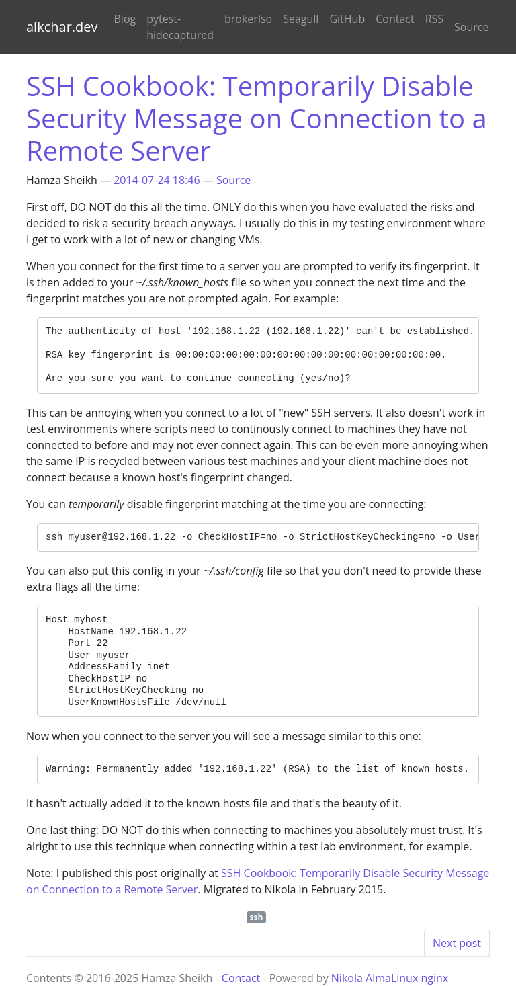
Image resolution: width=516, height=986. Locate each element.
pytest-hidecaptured (180, 26)
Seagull (300, 18)
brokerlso (248, 18)
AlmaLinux (392, 978)
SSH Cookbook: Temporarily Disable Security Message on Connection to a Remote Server (256, 118)
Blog (125, 18)
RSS (434, 18)
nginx (434, 978)
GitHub (347, 18)
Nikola (347, 978)
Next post (457, 943)
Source (471, 26)
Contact (395, 18)
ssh (256, 917)
